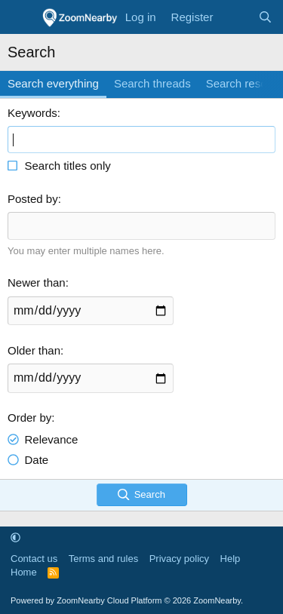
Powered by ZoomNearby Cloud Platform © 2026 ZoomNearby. (127, 600)
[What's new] (235, 17)
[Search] (265, 17)
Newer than (37, 282)
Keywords (32, 112)
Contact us (34, 558)
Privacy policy (179, 558)
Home (24, 572)
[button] (15, 537)
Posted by (33, 198)
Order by (29, 417)
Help (230, 558)
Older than (34, 350)
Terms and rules (103, 558)
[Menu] (20, 17)
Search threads (152, 83)
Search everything (53, 83)
